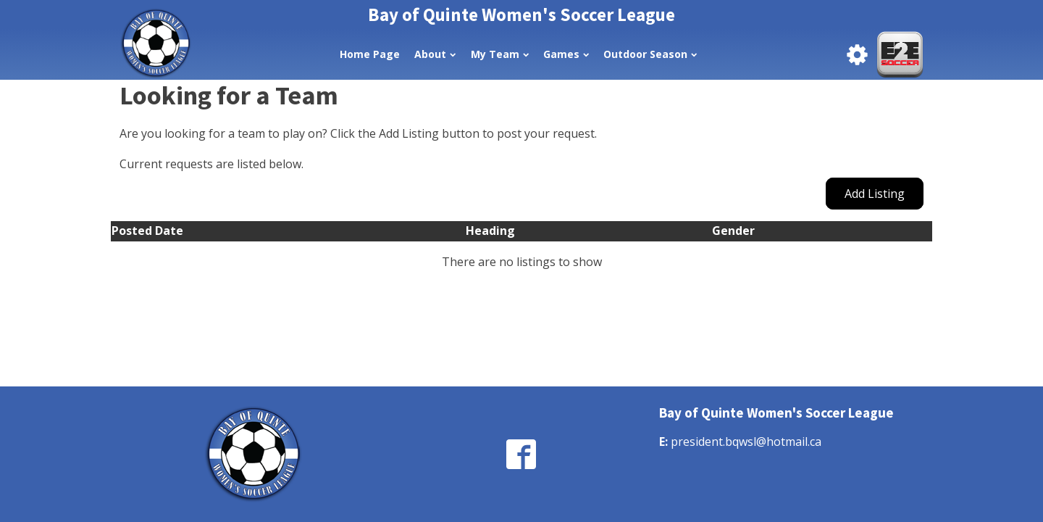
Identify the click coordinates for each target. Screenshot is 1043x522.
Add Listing (875, 194)
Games (566, 54)
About (435, 54)
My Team (500, 54)
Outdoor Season (650, 54)
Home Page (370, 54)
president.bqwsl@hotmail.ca (746, 442)
